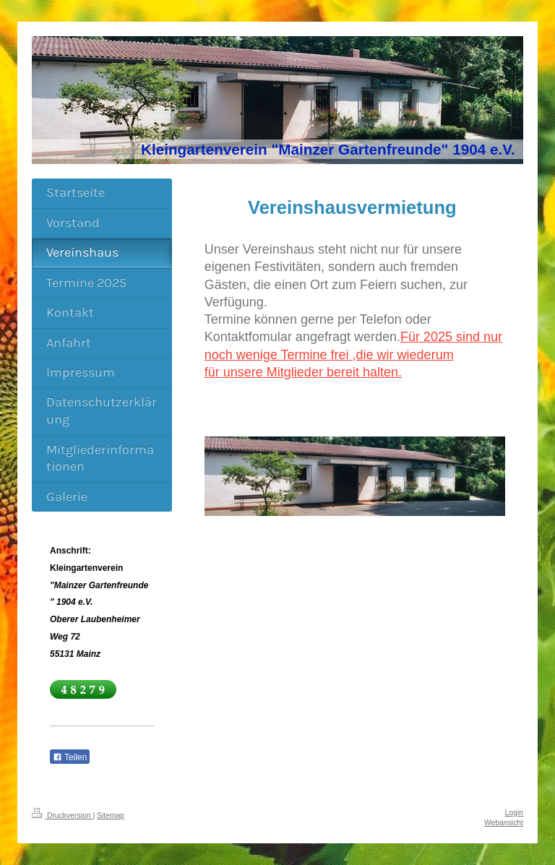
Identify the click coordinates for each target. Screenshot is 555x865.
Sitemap (110, 815)
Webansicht (503, 823)
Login (514, 813)
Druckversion (62, 815)
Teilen (70, 757)
